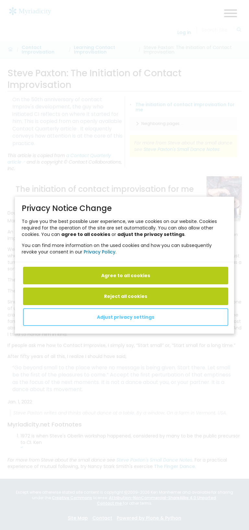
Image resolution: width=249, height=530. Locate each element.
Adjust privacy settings (125, 317)
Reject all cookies (125, 296)
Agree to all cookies (125, 275)
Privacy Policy (99, 251)
